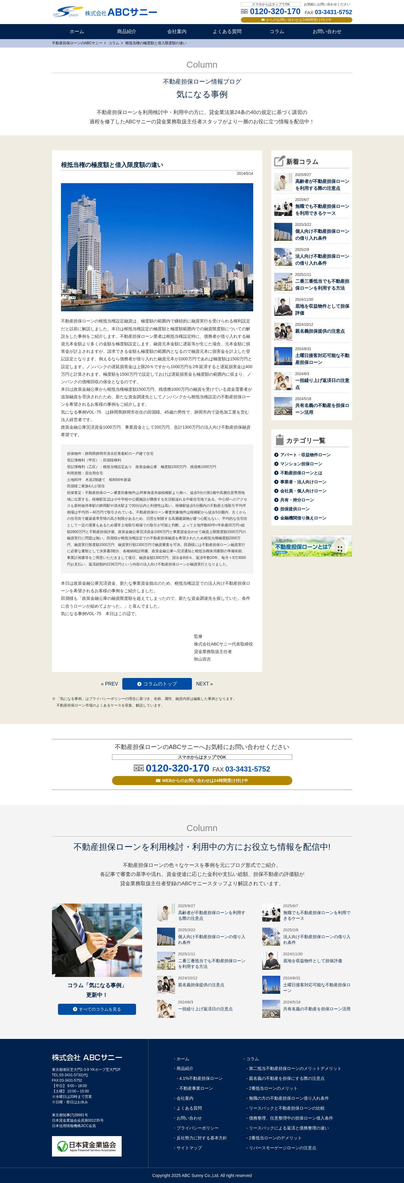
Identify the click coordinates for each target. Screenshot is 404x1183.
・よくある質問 (187, 1108)
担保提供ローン (295, 509)
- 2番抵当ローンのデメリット (274, 1137)
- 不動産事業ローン (195, 1088)
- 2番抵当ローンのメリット (272, 1088)
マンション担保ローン (301, 463)
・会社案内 (182, 1098)
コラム (277, 31)
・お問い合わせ (187, 1118)
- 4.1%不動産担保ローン (200, 1078)
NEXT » (204, 683)
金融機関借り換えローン (303, 518)
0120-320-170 (177, 768)
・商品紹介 (182, 1068)
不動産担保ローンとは (301, 472)
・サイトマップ (187, 1147)
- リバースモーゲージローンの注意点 (282, 1147)
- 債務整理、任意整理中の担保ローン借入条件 (290, 1118)
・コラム (250, 1058)
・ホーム (180, 1058)
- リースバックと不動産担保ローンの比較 (286, 1108)
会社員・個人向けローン (303, 490)
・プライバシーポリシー (195, 1128)
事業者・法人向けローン (303, 481)
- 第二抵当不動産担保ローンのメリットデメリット (294, 1068)
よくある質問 (227, 31)
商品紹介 (126, 31)
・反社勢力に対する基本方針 (199, 1137)
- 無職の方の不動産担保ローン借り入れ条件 (288, 1098)
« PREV (109, 683)
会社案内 (177, 31)
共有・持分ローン (297, 500)
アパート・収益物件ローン (305, 454)
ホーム (77, 31)
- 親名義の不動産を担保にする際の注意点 (286, 1078)
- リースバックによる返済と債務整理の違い (288, 1128)
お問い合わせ (327, 31)
